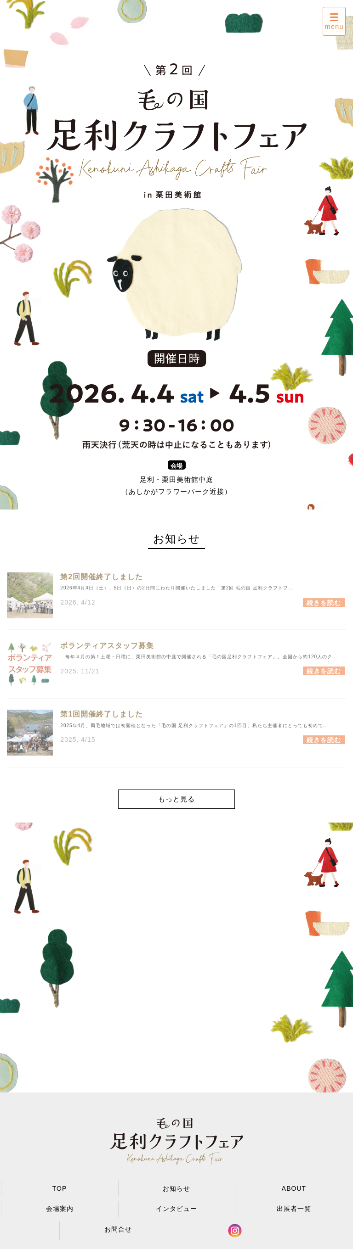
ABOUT (294, 1188)
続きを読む (324, 607)
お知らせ (176, 1188)
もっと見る (176, 799)
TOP (59, 1188)
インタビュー (176, 1208)
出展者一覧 (294, 1208)
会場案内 (60, 1208)
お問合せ (118, 1229)
